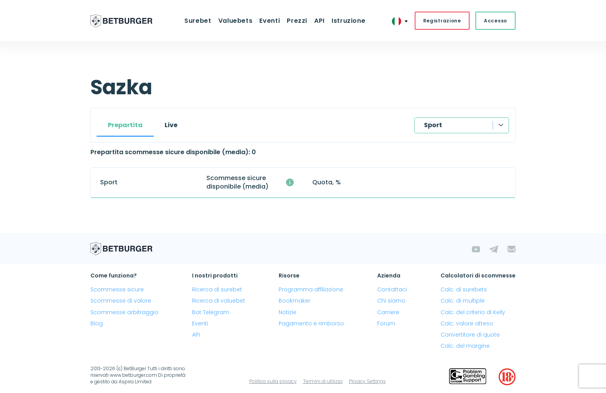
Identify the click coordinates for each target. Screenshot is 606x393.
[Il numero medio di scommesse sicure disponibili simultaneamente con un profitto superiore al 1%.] (290, 182)
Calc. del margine (465, 346)
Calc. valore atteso (467, 323)
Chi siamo (391, 301)
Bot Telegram (210, 312)
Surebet (197, 20)
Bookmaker (294, 301)
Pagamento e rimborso (311, 323)
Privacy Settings (367, 381)
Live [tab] (171, 125)
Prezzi (297, 20)
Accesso (495, 20)
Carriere (388, 312)
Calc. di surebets (464, 289)
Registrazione (442, 20)
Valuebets (235, 20)
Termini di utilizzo (323, 381)
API (319, 20)
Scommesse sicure (117, 289)
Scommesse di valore (120, 301)
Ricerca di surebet (217, 289)
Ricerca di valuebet (218, 301)
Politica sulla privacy (273, 381)
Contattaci (392, 289)
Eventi (269, 20)
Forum (386, 323)
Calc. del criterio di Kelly (473, 312)
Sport (433, 125)
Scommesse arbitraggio (124, 312)
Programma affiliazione (311, 289)
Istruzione (348, 20)
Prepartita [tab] (125, 125)
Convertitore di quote (470, 335)
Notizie (287, 312)
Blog (96, 323)
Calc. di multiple (463, 301)
